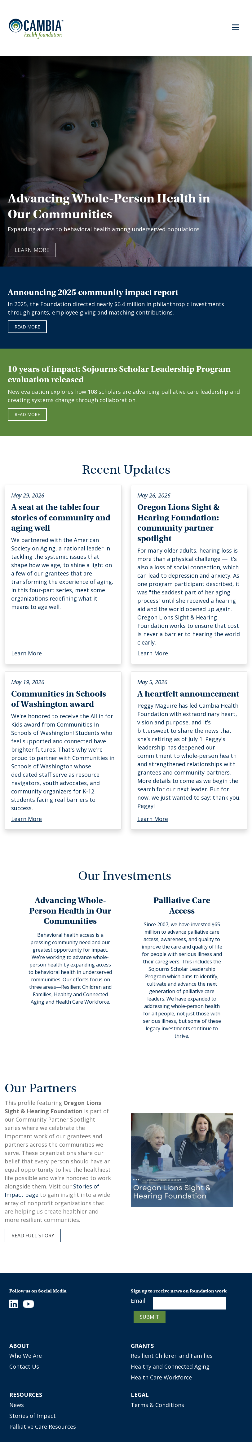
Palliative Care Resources (42, 1426)
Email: (139, 1300)
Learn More (32, 250)
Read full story (32, 1235)
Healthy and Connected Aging (170, 1366)
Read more (27, 327)
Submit (149, 1317)
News (16, 1405)
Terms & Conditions (157, 1405)
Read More (27, 414)
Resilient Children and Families (172, 1355)
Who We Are (25, 1355)
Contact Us (24, 1366)
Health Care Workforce (161, 1377)
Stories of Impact (32, 1415)
